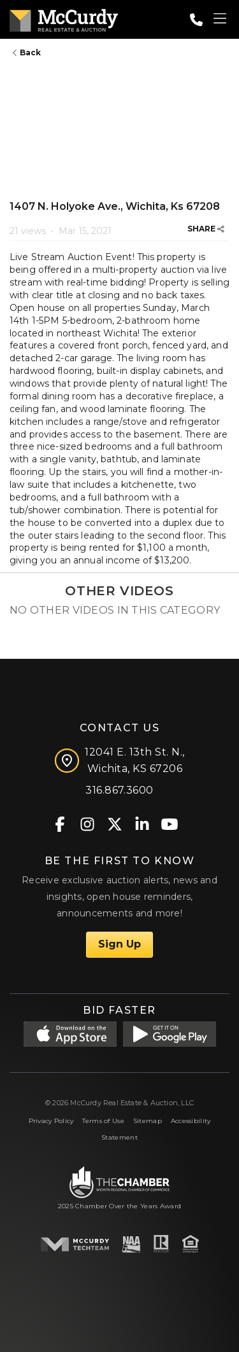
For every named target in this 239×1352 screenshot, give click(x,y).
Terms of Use (103, 1121)
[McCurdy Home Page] (64, 18)
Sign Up (119, 944)
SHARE (205, 228)
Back (27, 52)
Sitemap (147, 1121)
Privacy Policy (51, 1121)
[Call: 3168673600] (196, 20)
